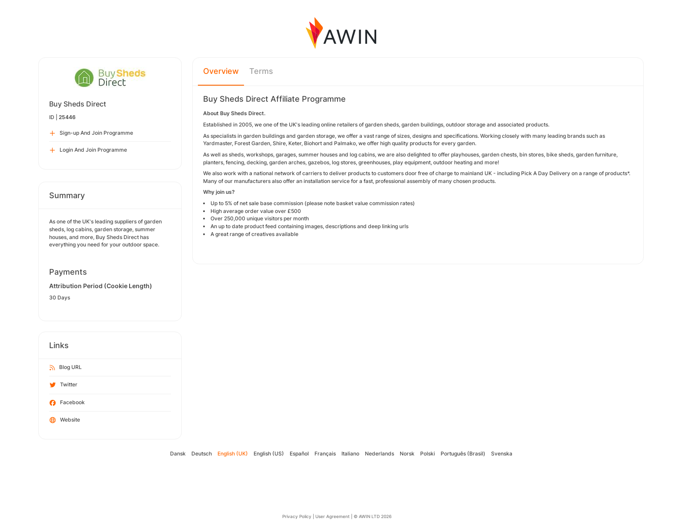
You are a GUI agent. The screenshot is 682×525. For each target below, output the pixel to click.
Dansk (178, 453)
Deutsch (201, 453)
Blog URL (66, 367)
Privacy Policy (296, 516)
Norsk (407, 453)
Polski (427, 453)
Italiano (350, 453)
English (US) (269, 453)
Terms (261, 71)
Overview (221, 71)
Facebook (67, 403)
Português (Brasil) (463, 453)
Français (325, 453)
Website (65, 420)
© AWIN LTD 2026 (372, 516)
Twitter (63, 385)
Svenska (501, 453)
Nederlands (379, 453)
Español (299, 453)
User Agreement (332, 516)
